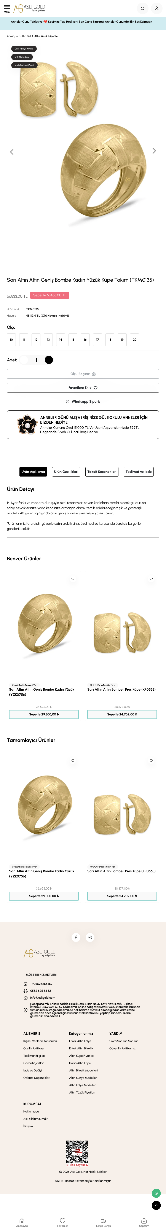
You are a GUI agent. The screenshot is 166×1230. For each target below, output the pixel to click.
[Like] (73, 579)
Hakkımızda (31, 1113)
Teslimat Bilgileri (34, 1058)
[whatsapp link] (156, 1193)
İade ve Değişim (33, 1072)
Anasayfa (12, 36)
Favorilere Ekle (83, 388)
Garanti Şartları (33, 1065)
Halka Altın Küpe (80, 1065)
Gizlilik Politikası (33, 1050)
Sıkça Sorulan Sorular (123, 1043)
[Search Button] (142, 8)
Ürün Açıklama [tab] (33, 472)
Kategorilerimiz (81, 1035)
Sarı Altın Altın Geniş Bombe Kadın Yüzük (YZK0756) (41, 692)
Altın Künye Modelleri (83, 1080)
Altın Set (26, 36)
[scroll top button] (156, 1205)
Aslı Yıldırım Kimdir (35, 1121)
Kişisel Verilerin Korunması (40, 1043)
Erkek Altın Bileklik (81, 1050)
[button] (154, 151)
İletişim (28, 1128)
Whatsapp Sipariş (83, 401)
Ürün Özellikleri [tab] (66, 472)
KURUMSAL (32, 1106)
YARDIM (116, 1035)
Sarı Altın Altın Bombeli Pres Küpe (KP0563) (121, 689)
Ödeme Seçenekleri (36, 1080)
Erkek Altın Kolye (80, 1043)
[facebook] (75, 938)
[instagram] (91, 938)
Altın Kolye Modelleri (82, 1087)
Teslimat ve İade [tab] (139, 472)
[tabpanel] (83, 508)
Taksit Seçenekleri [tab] (102, 472)
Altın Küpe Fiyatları (81, 1058)
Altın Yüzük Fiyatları (82, 1094)
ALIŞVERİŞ (31, 1035)
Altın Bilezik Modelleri (83, 1072)
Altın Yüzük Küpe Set (46, 36)
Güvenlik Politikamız (122, 1050)
